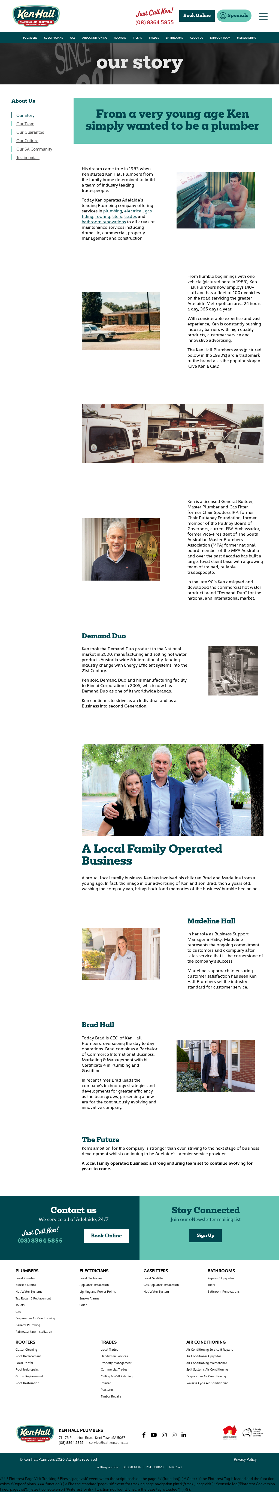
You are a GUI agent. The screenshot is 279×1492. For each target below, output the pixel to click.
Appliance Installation (94, 1285)
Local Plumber (25, 1278)
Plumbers (27, 1270)
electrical (133, 210)
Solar (83, 1305)
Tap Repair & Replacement (33, 1298)
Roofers (25, 1342)
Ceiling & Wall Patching (116, 1376)
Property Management (116, 1363)
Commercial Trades (114, 1369)
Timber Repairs (111, 1396)
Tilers (211, 1285)
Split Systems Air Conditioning (207, 1369)
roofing (102, 216)
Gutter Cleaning (26, 1349)
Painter (106, 1383)
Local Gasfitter (154, 1278)
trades (130, 216)
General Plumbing (28, 1325)
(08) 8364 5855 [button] (154, 22)
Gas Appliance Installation (161, 1285)
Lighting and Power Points (98, 1291)
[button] (234, 16)
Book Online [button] (197, 16)
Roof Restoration (27, 1383)
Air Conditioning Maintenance (206, 1363)
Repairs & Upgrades (221, 1278)
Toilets (20, 1305)
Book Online (106, 1236)
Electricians (94, 1270)
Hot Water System (156, 1291)
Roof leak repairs (27, 1369)
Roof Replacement (28, 1356)
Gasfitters (156, 1270)
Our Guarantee (30, 132)
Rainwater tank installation (34, 1331)
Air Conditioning (206, 1342)
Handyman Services (114, 1356)
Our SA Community (34, 149)
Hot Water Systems (29, 1291)
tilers (117, 216)
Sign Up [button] (205, 1236)
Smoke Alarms (89, 1298)
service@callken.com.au (108, 1442)
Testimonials (28, 157)
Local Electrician (91, 1278)
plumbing (112, 210)
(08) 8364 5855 (40, 1241)
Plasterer (107, 1389)
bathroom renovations (104, 221)
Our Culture (27, 140)
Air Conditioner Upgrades (203, 1356)
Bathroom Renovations (223, 1291)
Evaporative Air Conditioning (35, 1318)
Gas (18, 1312)
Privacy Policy (245, 1459)
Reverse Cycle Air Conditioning (207, 1383)
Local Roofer (24, 1363)
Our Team (25, 123)
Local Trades (109, 1349)
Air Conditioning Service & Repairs (209, 1349)
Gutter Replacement (29, 1376)
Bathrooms (221, 1270)
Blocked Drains (26, 1285)
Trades (109, 1342)
